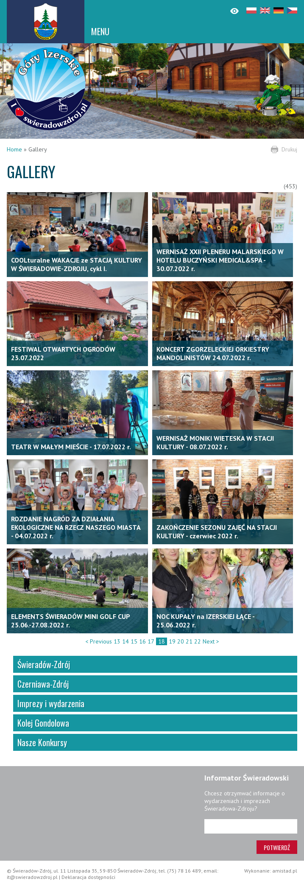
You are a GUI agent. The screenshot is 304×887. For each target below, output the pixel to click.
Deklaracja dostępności (88, 877)
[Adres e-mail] (251, 826)
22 (197, 641)
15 (134, 641)
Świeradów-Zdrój (43, 664)
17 (151, 641)
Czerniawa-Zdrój (43, 683)
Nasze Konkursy (42, 742)
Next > (211, 641)
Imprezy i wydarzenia (50, 703)
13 (117, 641)
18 (161, 641)
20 (180, 641)
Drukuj (289, 149)
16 (142, 641)
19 (172, 641)
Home (14, 149)
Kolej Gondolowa (43, 722)
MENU (100, 31)
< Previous (98, 641)
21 (189, 641)
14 (125, 641)
